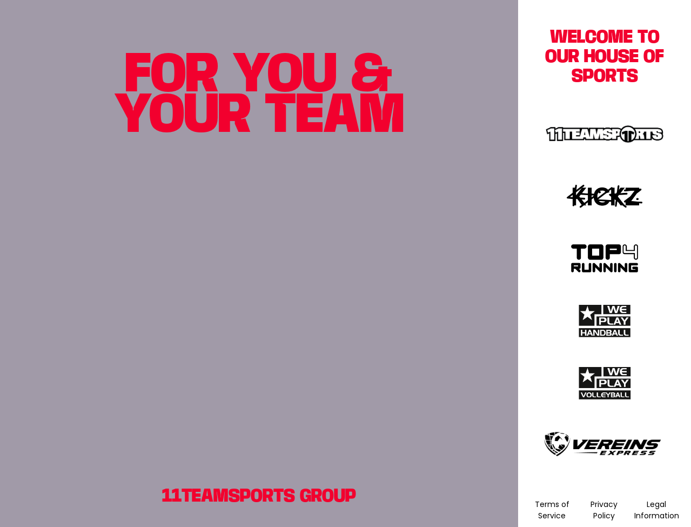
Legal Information (656, 510)
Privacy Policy (604, 510)
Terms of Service (552, 510)
